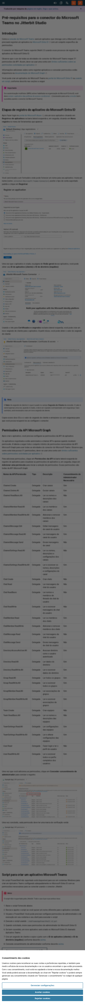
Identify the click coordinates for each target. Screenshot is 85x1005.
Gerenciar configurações (42, 985)
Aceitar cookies (42, 992)
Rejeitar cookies (42, 998)
